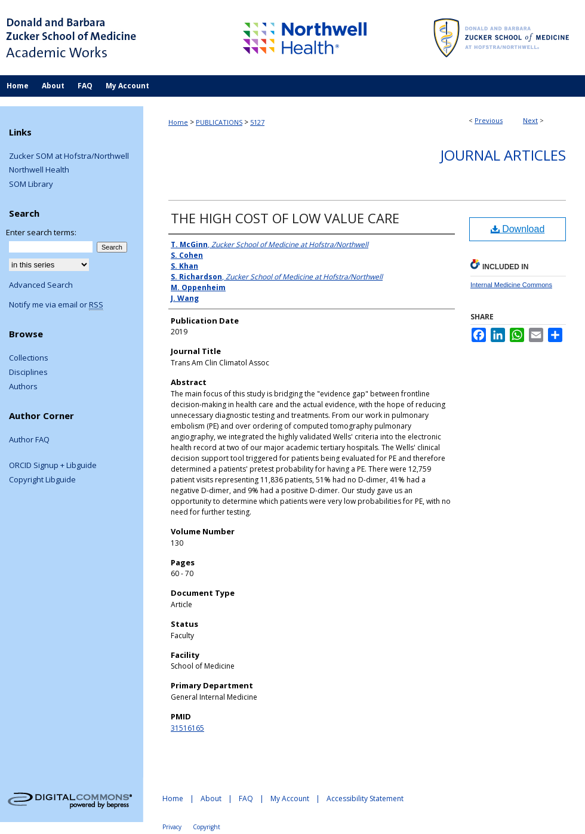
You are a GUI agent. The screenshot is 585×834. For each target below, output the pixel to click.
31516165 (187, 728)
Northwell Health (39, 170)
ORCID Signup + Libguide (53, 465)
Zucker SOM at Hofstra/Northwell (69, 156)
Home (178, 122)
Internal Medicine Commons (511, 284)
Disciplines (28, 372)
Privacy (171, 827)
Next (530, 120)
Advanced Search (41, 284)
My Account (289, 798)
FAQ (246, 798)
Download (518, 229)
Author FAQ (29, 440)
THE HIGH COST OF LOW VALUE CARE (285, 218)
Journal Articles (503, 155)
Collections (28, 358)
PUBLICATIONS (219, 122)
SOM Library (31, 184)
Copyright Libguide (42, 480)
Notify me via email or (56, 305)
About (211, 798)
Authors (23, 387)
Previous (489, 120)
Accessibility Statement (365, 798)
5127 (257, 122)
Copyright (206, 827)
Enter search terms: (41, 232)
